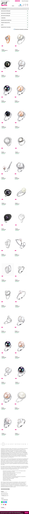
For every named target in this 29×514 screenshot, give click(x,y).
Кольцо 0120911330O (17, 101)
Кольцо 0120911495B (4, 127)
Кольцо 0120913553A (4, 434)
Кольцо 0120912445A (4, 280)
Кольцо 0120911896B (4, 203)
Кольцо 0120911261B (3, 75)
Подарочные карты (15, 22)
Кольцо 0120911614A (3, 178)
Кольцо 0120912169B (3, 229)
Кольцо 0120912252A (17, 229)
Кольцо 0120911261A (17, 50)
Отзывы (2, 507)
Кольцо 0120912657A (17, 306)
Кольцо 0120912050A (17, 203)
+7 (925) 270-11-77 (4, 495)
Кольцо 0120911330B (3, 101)
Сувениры (15, 17)
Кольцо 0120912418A (17, 255)
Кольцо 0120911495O (17, 127)
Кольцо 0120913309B (4, 357)
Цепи (15, 24)
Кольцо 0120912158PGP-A (5, 50)
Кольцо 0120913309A (17, 331)
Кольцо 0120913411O (3, 408)
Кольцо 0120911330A (17, 75)
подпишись (20, 5)
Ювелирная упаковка (15, 27)
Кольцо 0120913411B (17, 382)
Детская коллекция (15, 15)
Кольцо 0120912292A (3, 255)
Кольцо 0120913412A (17, 408)
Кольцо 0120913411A (3, 382)
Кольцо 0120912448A (17, 280)
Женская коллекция (15, 10)
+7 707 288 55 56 (4, 499)
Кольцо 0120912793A (3, 331)
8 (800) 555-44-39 (4, 492)
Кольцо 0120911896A (17, 178)
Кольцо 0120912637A (3, 306)
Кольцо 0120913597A (17, 434)
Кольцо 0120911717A (3, 152)
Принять (26, 512)
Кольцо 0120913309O (17, 357)
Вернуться (3, 8)
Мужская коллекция (15, 13)
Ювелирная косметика (15, 20)
